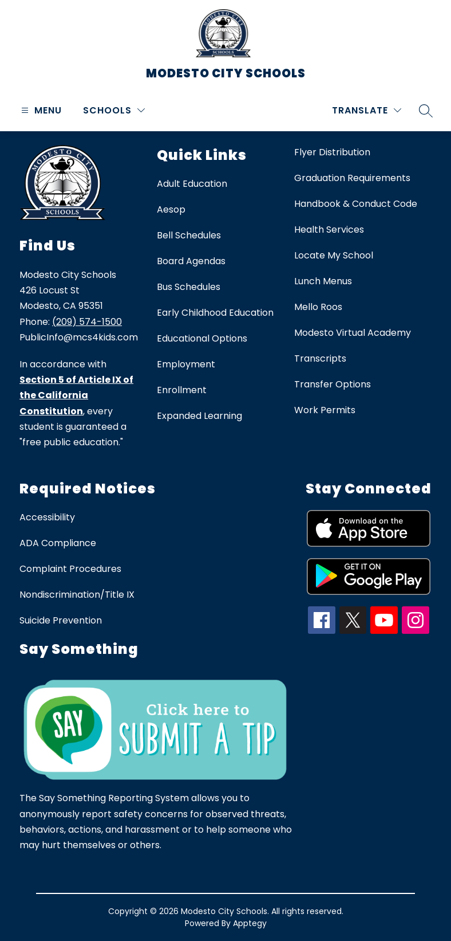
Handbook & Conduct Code (355, 203)
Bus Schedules (188, 286)
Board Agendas (191, 261)
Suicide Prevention (60, 620)
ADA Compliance (57, 543)
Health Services (329, 229)
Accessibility (47, 517)
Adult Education (192, 183)
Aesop (171, 209)
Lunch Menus (323, 281)
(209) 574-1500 (87, 321)
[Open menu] (40, 110)
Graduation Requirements (352, 178)
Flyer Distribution (332, 152)
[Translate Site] (366, 110)
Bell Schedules (189, 235)
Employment (186, 364)
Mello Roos (318, 306)
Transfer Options (332, 384)
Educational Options (202, 338)
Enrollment (182, 390)
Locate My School (333, 255)
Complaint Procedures (70, 568)
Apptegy (250, 923)
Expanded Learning (199, 415)
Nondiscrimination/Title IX (76, 594)
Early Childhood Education (215, 312)
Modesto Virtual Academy (352, 332)
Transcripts (320, 358)
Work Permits (324, 410)
